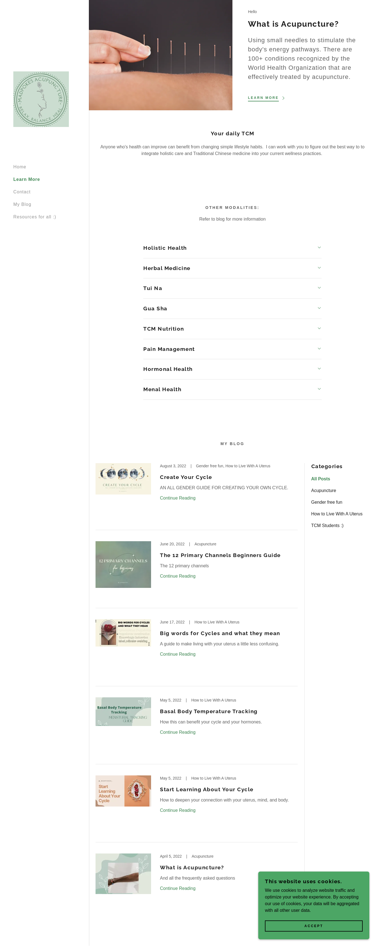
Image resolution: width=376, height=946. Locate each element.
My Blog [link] (22, 204)
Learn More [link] (26, 179)
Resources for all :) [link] (34, 216)
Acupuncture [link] (323, 490)
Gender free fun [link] (326, 502)
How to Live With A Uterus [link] (337, 513)
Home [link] (19, 166)
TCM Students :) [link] (327, 525)
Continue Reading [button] (177, 498)
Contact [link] (22, 191)
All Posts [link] (320, 478)
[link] (41, 98)
